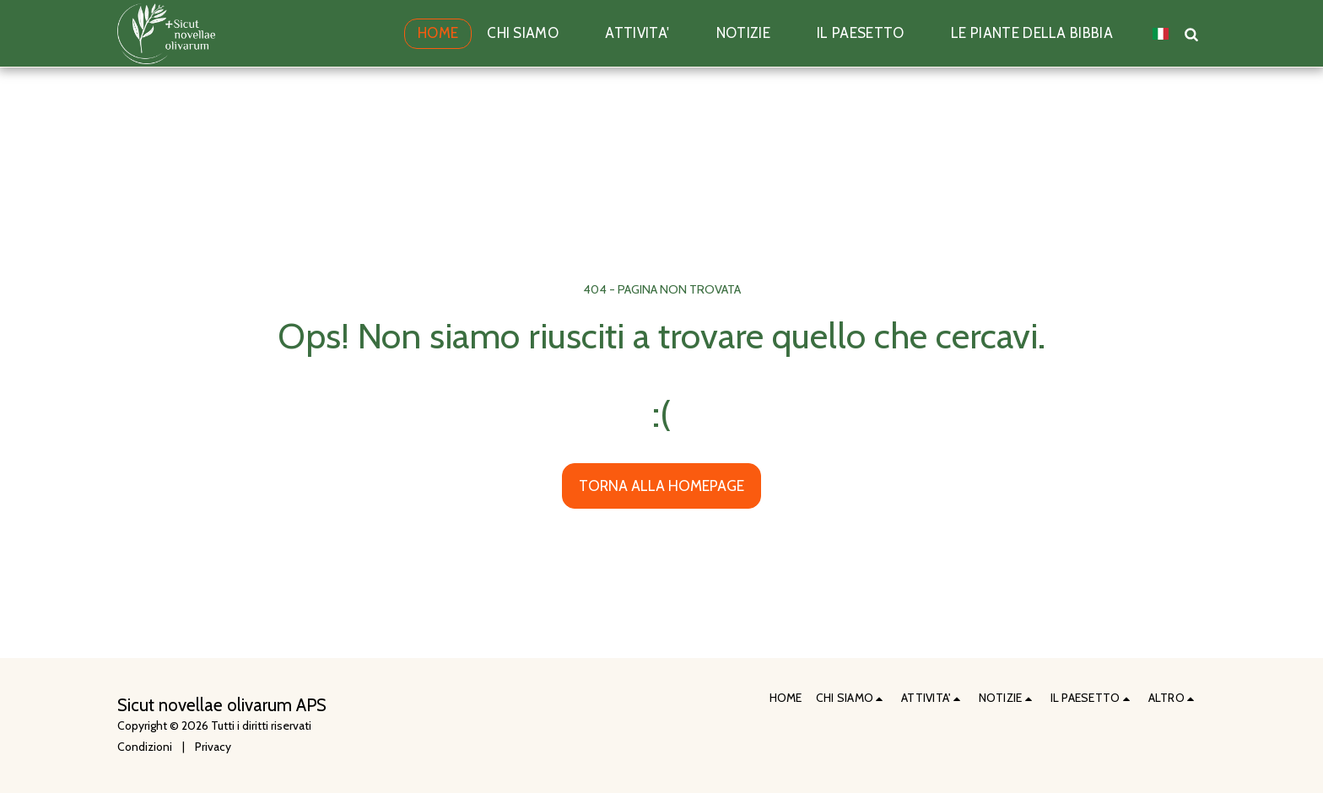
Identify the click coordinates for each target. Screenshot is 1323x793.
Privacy (213, 746)
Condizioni (144, 746)
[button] (531, 34)
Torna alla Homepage (661, 485)
